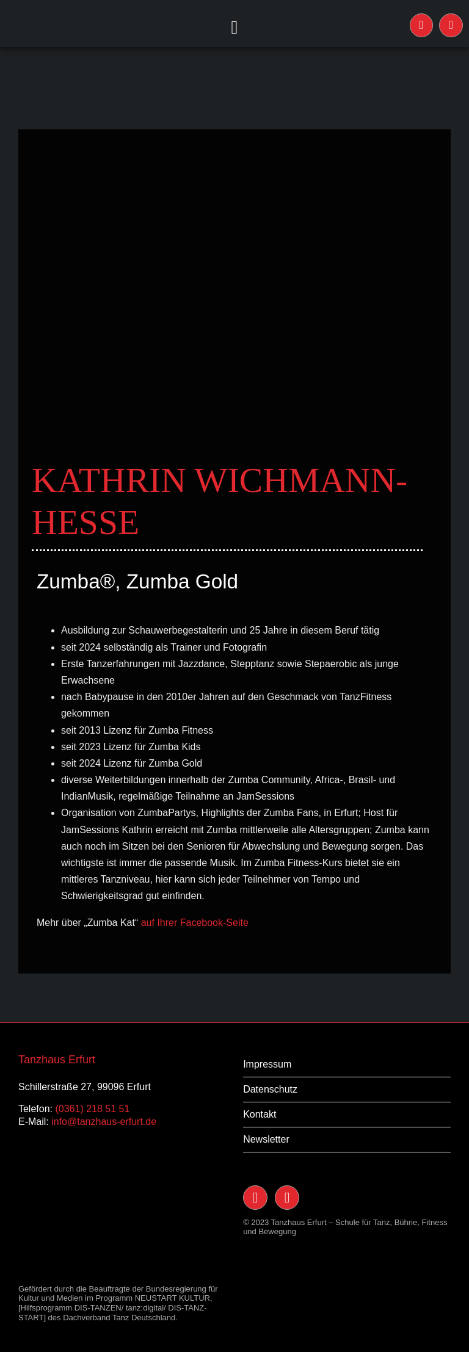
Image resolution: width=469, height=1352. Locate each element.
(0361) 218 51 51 (92, 1109)
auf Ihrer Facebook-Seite (195, 922)
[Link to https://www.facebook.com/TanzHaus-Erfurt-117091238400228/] (451, 25)
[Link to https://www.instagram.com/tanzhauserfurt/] (422, 25)
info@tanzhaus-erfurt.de (103, 1121)
